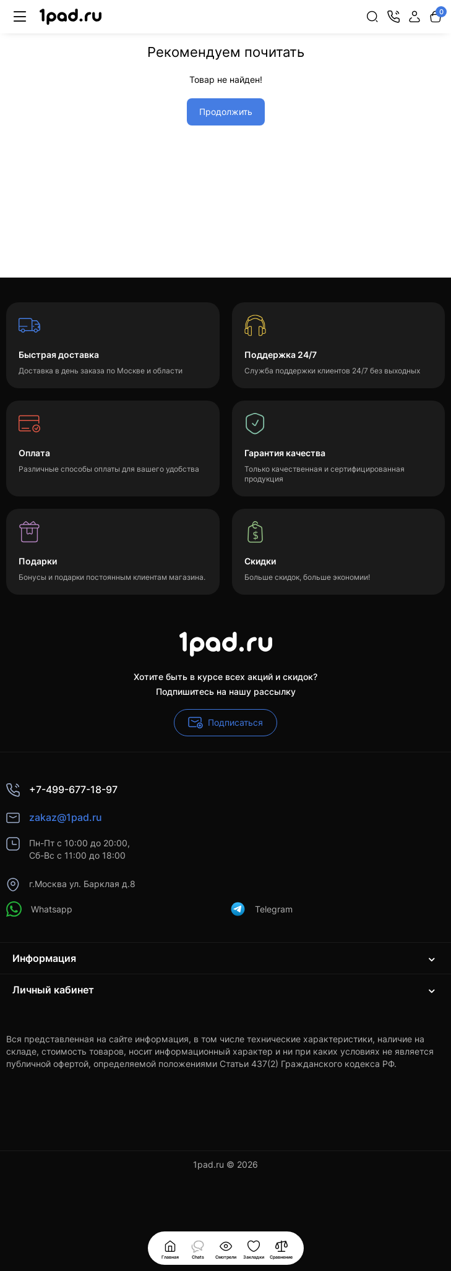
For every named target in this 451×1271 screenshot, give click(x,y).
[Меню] (19, 16)
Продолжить (225, 111)
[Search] (372, 16)
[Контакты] (393, 16)
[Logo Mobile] (70, 17)
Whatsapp (39, 909)
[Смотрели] (198, 1248)
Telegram (261, 909)
